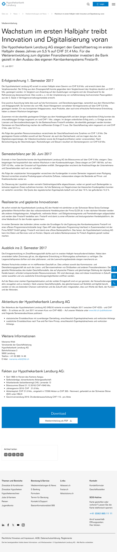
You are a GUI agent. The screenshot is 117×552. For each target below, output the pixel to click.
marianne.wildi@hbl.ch (19, 359)
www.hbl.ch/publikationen (100, 310)
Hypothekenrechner (10, 493)
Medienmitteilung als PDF (58, 420)
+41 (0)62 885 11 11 (100, 513)
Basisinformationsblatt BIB (43, 505)
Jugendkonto (7, 505)
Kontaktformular (96, 485)
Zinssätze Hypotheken (12, 489)
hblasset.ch (65, 485)
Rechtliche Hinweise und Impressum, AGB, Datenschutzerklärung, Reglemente (37, 538)
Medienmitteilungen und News (37, 14)
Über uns (5, 14)
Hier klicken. (95, 525)
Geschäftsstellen (97, 489)
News (16, 14)
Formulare (35, 493)
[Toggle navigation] (112, 4)
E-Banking (35, 489)
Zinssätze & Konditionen (12, 485)
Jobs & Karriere (9, 497)
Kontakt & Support (39, 501)
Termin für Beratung (39, 497)
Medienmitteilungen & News (43, 485)
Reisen (5, 501)
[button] (114, 269)
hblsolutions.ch (66, 493)
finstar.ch (64, 489)
